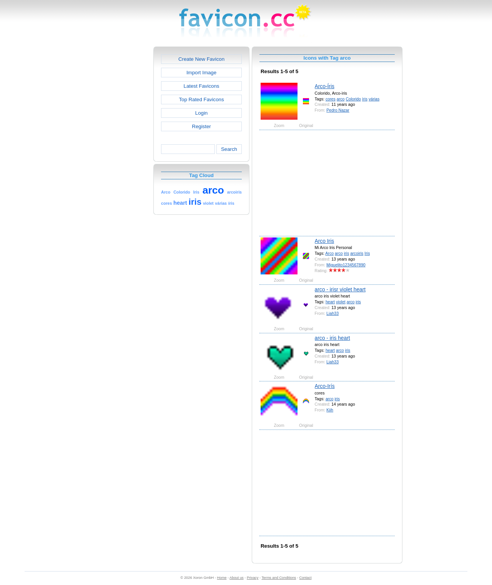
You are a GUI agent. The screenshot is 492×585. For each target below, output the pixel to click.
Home (222, 578)
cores (331, 99)
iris (346, 253)
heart (330, 301)
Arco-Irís (325, 386)
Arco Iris (324, 241)
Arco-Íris (324, 86)
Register (201, 126)
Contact (305, 578)
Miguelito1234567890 (345, 264)
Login (201, 113)
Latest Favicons (201, 86)
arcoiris (356, 253)
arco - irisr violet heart (340, 289)
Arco (329, 253)
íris (364, 99)
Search (229, 149)
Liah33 (332, 313)
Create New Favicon (201, 59)
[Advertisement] (120, 162)
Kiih (329, 410)
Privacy (252, 578)
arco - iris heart (332, 338)
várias (374, 99)
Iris (367, 253)
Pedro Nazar (337, 110)
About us (236, 578)
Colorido (353, 99)
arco (341, 99)
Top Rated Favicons (201, 99)
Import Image (201, 72)
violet (341, 301)
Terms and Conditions (278, 578)
